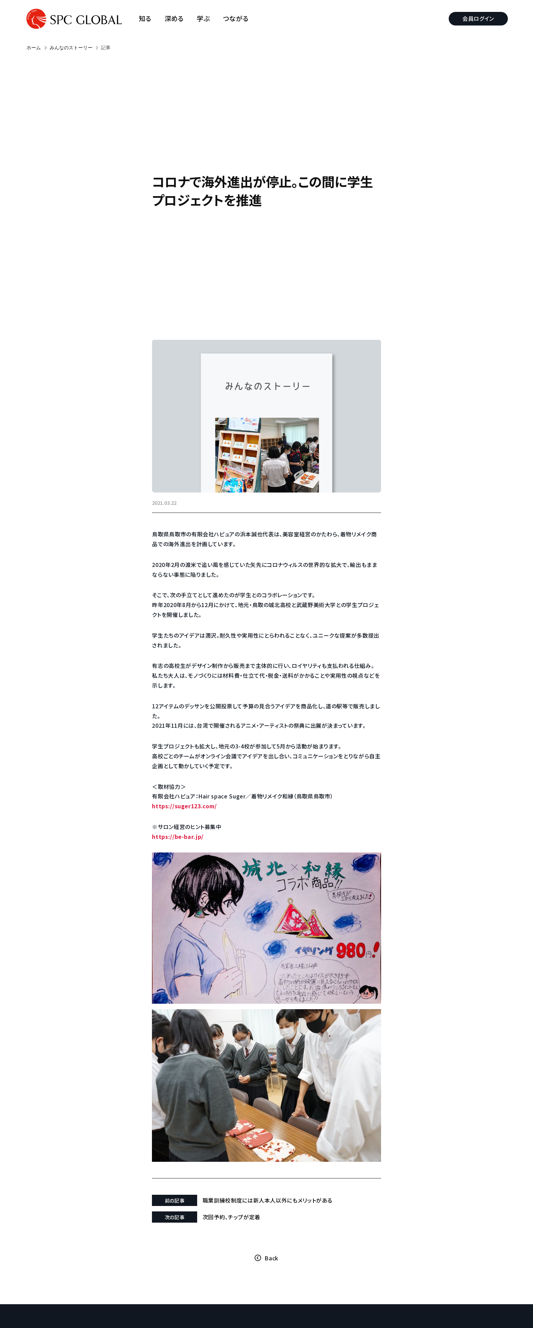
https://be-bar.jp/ (187, 844)
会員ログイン (477, 18)
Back (271, 1242)
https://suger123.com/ (193, 813)
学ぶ (205, 18)
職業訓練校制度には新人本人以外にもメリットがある (273, 1184)
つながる (237, 18)
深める (175, 18)
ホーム (34, 47)
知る (146, 18)
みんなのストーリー (71, 47)
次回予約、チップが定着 (237, 1200)
